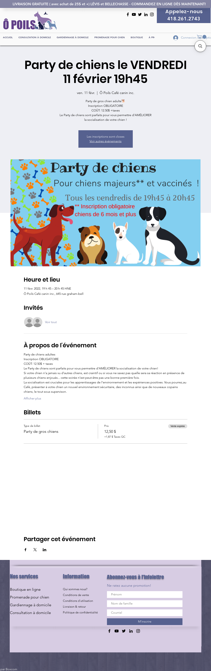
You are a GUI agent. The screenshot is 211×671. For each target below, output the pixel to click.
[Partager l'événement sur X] (35, 549)
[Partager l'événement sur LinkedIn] (44, 549)
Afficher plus (32, 398)
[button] (201, 37)
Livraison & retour (74, 606)
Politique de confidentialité (80, 612)
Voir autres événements (105, 141)
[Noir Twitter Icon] (139, 14)
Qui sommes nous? (75, 589)
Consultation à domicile (30, 612)
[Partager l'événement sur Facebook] (25, 549)
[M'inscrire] (144, 621)
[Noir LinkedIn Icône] (145, 14)
